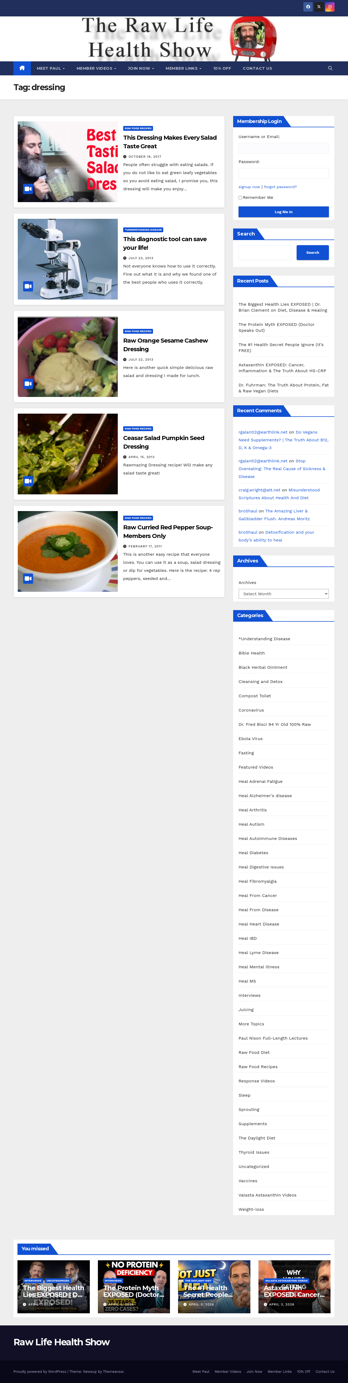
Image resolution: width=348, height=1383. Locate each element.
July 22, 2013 (141, 359)
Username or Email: (259, 136)
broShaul (248, 510)
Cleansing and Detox (261, 681)
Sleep (245, 1095)
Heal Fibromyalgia (258, 881)
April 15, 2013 (142, 457)
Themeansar (113, 1372)
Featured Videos (256, 767)
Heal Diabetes (253, 852)
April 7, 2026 (40, 1304)
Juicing (246, 1009)
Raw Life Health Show (61, 1342)
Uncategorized (254, 1166)
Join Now (140, 68)
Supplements (253, 1123)
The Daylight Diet (257, 1138)
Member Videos (95, 68)
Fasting (246, 752)
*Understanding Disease (143, 229)
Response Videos (257, 1080)
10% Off (222, 68)
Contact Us (257, 68)
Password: (249, 161)
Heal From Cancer (258, 895)
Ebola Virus (251, 738)
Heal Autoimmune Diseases (268, 838)
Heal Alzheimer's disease (265, 795)
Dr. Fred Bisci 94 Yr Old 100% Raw (275, 724)
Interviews (250, 995)
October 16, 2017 (145, 157)
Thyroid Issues (254, 1152)
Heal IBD (248, 938)
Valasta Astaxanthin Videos (268, 1195)
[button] (330, 68)
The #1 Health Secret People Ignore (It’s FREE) (210, 1294)
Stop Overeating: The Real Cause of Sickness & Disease (282, 468)
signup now (249, 187)
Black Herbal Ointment (263, 667)
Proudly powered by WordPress (40, 1372)
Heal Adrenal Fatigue (261, 781)
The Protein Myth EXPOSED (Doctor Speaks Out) (131, 1294)
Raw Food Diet (254, 1052)
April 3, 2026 (201, 1304)
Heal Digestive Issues (261, 867)
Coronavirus (251, 710)
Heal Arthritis (253, 809)
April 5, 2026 (121, 1304)
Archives (247, 582)
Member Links (182, 68)
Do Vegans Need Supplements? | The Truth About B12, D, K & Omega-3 (283, 440)
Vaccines (248, 1180)
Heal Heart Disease (259, 924)
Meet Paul (49, 68)
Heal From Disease (259, 909)
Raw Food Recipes (138, 128)
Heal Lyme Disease (259, 952)
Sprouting (249, 1109)
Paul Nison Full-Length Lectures (273, 1038)
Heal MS (247, 981)
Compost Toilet (255, 695)
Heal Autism (251, 824)
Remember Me (256, 197)
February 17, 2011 (145, 546)
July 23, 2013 (141, 258)
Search (246, 234)
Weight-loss (251, 1209)
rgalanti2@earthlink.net (263, 432)
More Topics (251, 1023)
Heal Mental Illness (259, 966)
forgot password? (280, 187)
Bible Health (252, 653)
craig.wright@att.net (259, 489)
